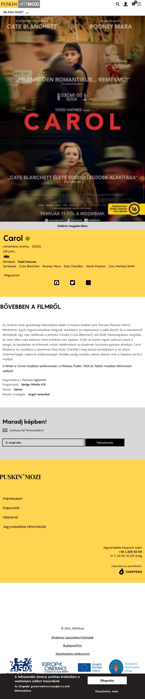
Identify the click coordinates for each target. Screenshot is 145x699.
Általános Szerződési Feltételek (72, 637)
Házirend (10, 517)
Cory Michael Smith (121, 266)
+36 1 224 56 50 (130, 551)
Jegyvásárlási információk (24, 527)
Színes (18, 389)
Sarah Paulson (95, 266)
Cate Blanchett (29, 266)
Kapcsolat (11, 508)
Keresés (118, 4)
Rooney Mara (51, 266)
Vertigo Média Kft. (33, 384)
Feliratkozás (105, 442)
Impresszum (13, 498)
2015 (36, 246)
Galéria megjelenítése (72, 226)
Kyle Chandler (73, 266)
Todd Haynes (26, 261)
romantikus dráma (16, 246)
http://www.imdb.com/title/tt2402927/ (6, 256)
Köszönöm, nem (106, 691)
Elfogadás (107, 680)
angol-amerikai (39, 394)
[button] (127, 4)
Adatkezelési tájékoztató (72, 653)
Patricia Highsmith (34, 380)
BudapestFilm (72, 645)
